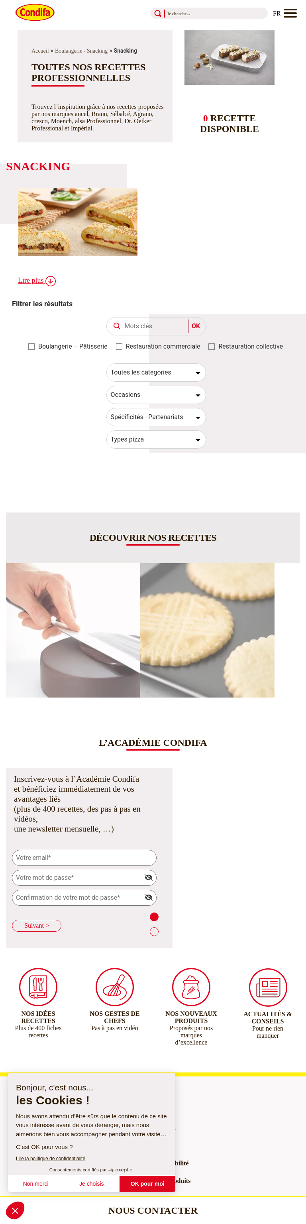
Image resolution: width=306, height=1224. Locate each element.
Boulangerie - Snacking (81, 51)
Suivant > (36, 925)
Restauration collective (250, 346)
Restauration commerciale (163, 346)
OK (196, 326)
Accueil (40, 51)
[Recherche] (198, 13)
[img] (149, 877)
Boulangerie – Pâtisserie (73, 346)
